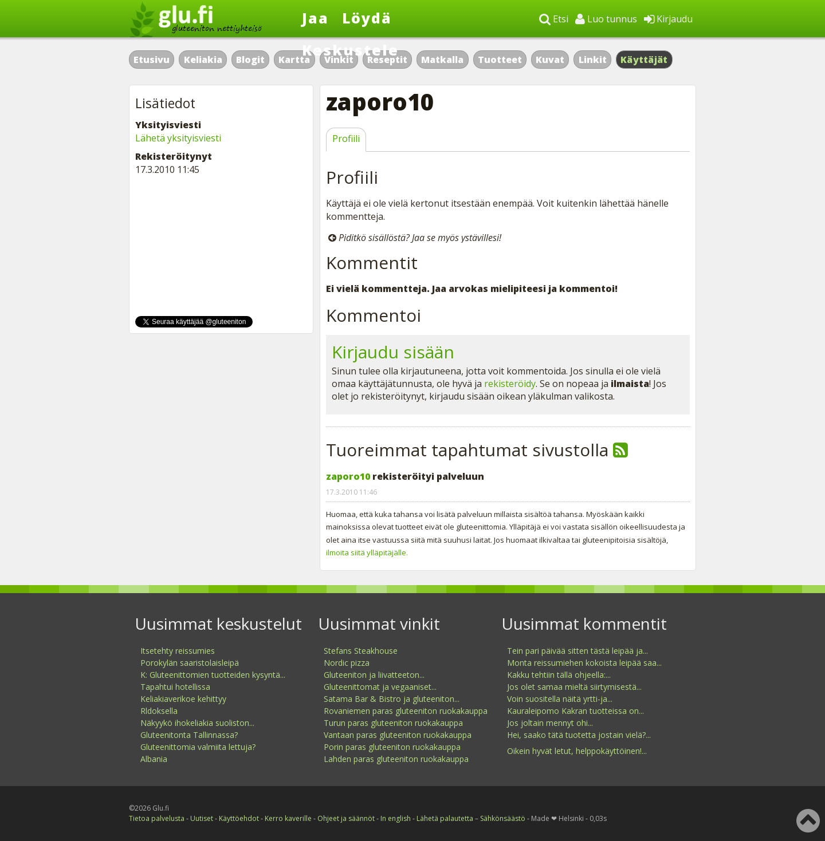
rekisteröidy (510, 383)
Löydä (367, 17)
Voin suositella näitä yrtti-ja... (559, 698)
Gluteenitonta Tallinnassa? (189, 734)
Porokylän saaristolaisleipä (189, 662)
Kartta (294, 59)
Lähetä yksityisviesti (178, 138)
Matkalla (442, 59)
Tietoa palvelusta (156, 818)
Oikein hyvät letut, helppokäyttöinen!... (577, 750)
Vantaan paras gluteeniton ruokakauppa (398, 734)
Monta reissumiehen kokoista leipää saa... (584, 662)
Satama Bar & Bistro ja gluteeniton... (391, 698)
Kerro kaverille (288, 818)
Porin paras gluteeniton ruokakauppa (392, 746)
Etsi (553, 19)
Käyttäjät (644, 59)
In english (395, 818)
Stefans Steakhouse (361, 650)
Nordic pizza (347, 662)
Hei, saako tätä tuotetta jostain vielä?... (579, 734)
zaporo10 (348, 476)
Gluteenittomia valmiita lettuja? (198, 746)
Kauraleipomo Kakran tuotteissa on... (575, 710)
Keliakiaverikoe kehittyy (183, 698)
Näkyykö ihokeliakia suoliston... (197, 722)
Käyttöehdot (239, 818)
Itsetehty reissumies (177, 650)
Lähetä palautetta (445, 818)
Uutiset (201, 818)
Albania (153, 758)
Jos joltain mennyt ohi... (550, 722)
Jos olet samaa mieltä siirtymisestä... (574, 686)
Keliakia (203, 59)
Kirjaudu (668, 19)
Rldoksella (159, 710)
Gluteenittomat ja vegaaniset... (380, 686)
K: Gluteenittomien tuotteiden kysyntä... (212, 674)
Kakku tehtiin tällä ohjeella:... (559, 674)
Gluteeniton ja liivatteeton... (374, 674)
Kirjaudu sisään (393, 352)
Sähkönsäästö (502, 818)
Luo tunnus (606, 19)
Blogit (250, 59)
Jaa (315, 17)
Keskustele (350, 50)
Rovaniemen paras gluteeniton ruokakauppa (406, 710)
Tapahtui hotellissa (175, 686)
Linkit (593, 59)
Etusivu (151, 59)
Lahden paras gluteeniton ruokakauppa (396, 758)
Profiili (346, 138)
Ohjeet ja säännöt (346, 818)
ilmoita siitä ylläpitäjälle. (367, 552)
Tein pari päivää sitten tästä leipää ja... (577, 650)
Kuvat (550, 59)
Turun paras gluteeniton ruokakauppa (393, 722)
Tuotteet (500, 59)
